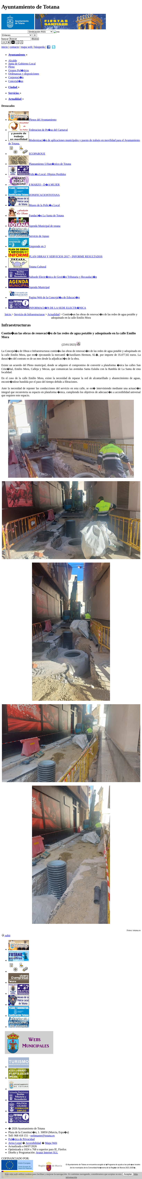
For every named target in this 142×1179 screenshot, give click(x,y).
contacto (14, 46)
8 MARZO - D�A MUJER (34, 184)
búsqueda (39, 46)
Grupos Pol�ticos (18, 70)
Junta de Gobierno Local (22, 63)
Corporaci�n (16, 77)
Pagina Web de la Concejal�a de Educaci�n (44, 297)
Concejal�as (15, 81)
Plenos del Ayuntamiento (32, 119)
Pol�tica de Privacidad (21, 1139)
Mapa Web (51, 1143)
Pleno (11, 66)
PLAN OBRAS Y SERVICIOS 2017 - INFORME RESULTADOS (55, 256)
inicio (4, 46)
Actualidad (53, 314)
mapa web (27, 46)
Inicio (8, 314)
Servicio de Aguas (28, 236)
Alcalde (12, 60)
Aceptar (128, 1174)
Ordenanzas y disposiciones (23, 73)
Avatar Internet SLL (47, 1152)
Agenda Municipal (29, 287)
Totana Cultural (27, 266)
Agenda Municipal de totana (34, 225)
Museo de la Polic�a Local (34, 205)
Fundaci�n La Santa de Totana (36, 215)
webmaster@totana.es (42, 1135)
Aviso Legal (15, 1143)
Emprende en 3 (27, 246)
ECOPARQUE (26, 153)
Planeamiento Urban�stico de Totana (39, 163)
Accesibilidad (33, 1143)
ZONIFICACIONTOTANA (34, 195)
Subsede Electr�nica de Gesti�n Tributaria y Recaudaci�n (52, 276)
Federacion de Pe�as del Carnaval (38, 129)
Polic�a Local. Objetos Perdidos (37, 174)
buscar (5, 38)
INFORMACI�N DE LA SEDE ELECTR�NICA (47, 307)
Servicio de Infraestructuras (29, 314)
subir (5, 935)
